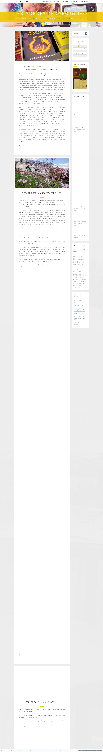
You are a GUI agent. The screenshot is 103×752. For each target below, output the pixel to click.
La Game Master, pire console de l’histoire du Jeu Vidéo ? (80, 311)
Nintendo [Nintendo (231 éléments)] (77, 275)
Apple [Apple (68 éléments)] (85, 249)
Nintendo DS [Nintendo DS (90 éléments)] (84, 275)
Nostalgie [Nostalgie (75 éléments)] (75, 277)
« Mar (74, 58)
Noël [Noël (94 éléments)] (78, 277)
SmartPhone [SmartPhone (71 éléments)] (78, 283)
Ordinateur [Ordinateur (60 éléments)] (81, 277)
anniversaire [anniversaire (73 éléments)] (78, 249)
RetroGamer (57, 1)
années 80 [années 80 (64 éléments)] (82, 249)
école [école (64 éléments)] (79, 287)
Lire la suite (42, 148)
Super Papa (74, 1)
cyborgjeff (36, 69)
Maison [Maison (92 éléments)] (80, 269)
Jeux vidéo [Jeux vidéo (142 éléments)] (78, 267)
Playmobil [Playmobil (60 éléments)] (78, 279)
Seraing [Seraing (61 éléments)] (74, 283)
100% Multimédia (84, 1)
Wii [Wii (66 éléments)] (73, 287)
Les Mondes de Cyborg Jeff (25, 1)
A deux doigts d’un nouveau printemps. (42, 193)
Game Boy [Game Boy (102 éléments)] (79, 264)
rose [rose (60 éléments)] (86, 281)
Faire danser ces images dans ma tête (42, 480)
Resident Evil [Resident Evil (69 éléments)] (82, 281)
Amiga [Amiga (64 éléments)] (74, 249)
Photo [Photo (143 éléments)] (75, 279)
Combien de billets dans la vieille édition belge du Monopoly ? (80, 112)
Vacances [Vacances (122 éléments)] (79, 285)
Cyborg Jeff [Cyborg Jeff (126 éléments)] (76, 256)
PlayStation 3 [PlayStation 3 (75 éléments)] (75, 281)
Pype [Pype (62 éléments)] (79, 281)
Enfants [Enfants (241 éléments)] (76, 259)
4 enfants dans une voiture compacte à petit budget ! (79, 129)
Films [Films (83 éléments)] (80, 262)
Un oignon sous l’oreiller (80, 186)
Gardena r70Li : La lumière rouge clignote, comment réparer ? (80, 208)
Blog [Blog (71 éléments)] (79, 251)
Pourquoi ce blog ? (47, 1)
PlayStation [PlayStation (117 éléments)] (84, 279)
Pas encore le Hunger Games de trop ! (42, 67)
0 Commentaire (45, 69)
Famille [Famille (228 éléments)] (76, 262)
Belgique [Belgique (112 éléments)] (75, 251)
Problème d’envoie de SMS (80, 153)
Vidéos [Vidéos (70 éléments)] (84, 285)
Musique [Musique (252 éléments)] (77, 271)
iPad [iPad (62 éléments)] (74, 267)
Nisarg (66, 749)
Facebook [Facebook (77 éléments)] (82, 259)
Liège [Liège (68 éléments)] (77, 269)
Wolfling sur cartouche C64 (42, 626)
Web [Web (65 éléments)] (86, 285)
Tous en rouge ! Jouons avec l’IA (42, 334)
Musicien (65, 1)
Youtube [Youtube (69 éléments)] (76, 287)
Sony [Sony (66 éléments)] (82, 283)
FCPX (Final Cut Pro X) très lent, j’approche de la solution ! (80, 223)
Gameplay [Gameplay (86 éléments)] (84, 264)
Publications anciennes (28, 742)
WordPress (56, 749)
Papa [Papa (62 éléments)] (84, 277)
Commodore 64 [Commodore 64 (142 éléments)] (78, 254)
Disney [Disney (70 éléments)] (81, 256)
